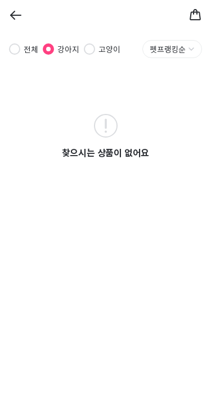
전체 (31, 49)
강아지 (68, 49)
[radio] (14, 49)
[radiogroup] (64, 49)
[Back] (16, 15)
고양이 (109, 49)
